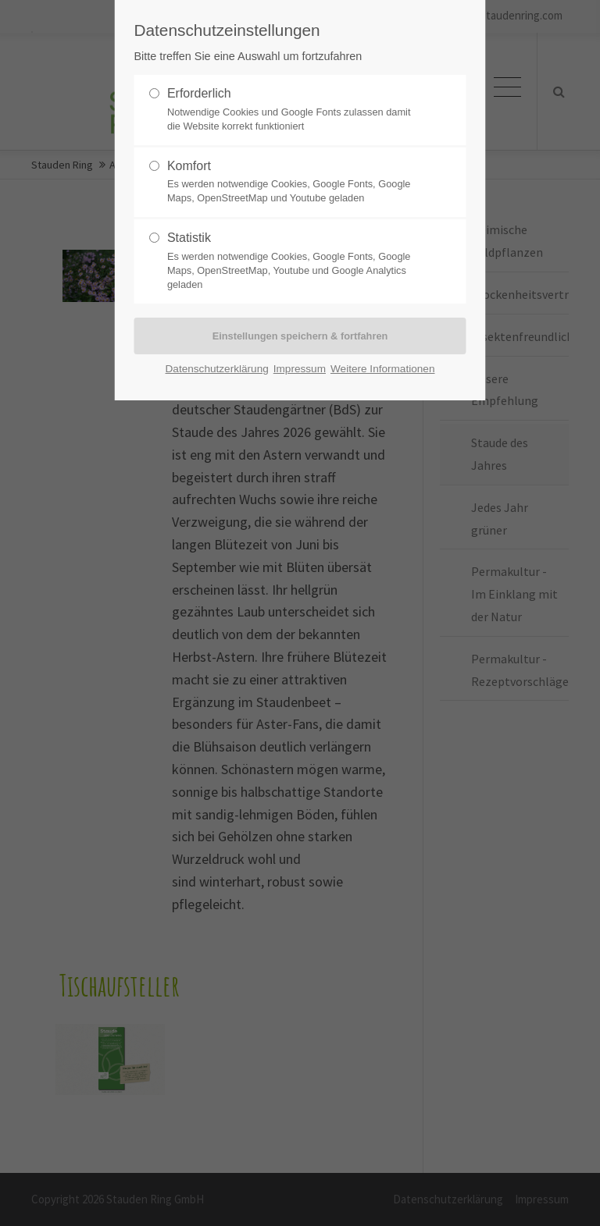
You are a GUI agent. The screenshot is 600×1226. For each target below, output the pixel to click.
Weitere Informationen (382, 369)
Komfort (293, 182)
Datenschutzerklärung (217, 369)
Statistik (293, 261)
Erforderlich (293, 110)
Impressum (299, 369)
